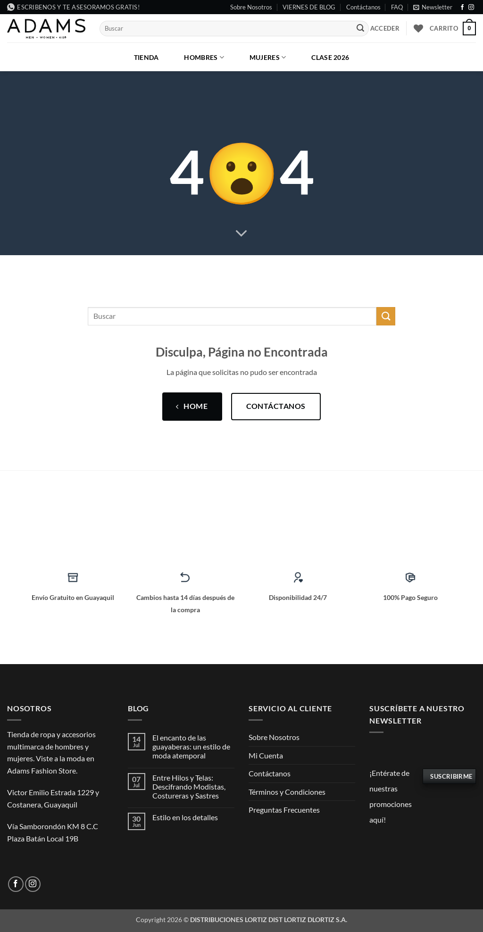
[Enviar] (360, 29)
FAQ (397, 7)
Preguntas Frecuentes (284, 809)
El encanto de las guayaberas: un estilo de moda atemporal (191, 746)
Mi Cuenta (266, 755)
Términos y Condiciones (287, 791)
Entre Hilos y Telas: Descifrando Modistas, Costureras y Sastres (188, 786)
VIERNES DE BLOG (309, 7)
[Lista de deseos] (418, 28)
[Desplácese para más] (241, 233)
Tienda (146, 57)
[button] (432, 7)
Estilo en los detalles (185, 817)
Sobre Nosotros (251, 7)
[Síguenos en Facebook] (462, 7)
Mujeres (268, 57)
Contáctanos (363, 7)
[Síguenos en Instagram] (471, 7)
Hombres (204, 57)
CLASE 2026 (330, 57)
